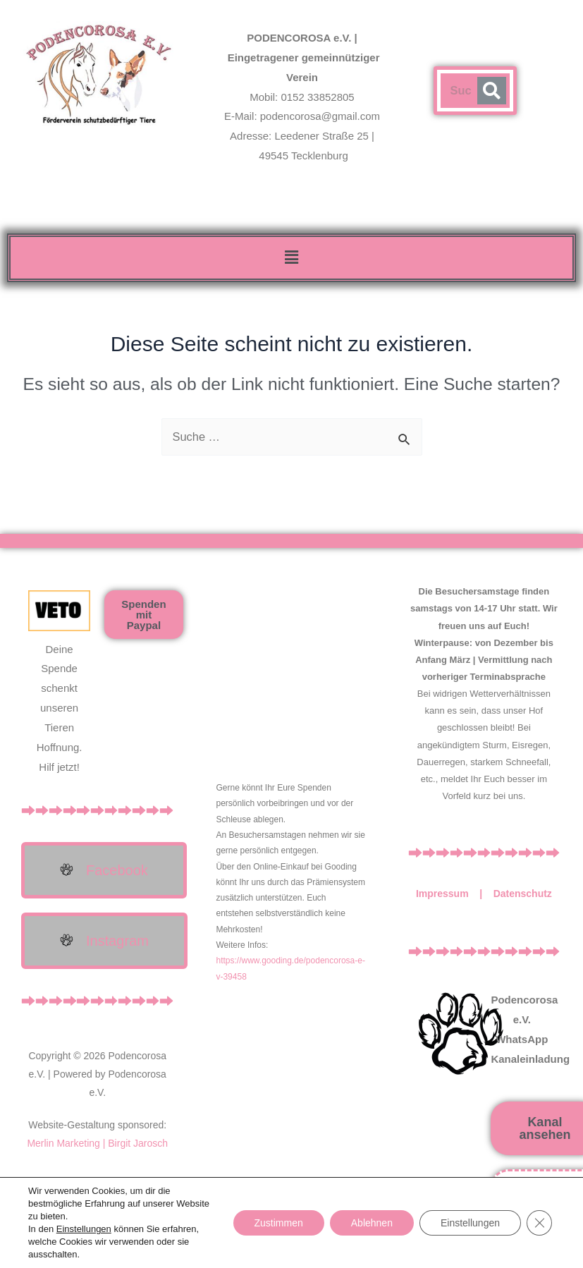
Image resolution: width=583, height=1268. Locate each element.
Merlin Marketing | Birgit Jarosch (97, 1143)
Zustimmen (278, 1223)
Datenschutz (522, 893)
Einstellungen (83, 1229)
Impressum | (454, 893)
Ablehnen (372, 1223)
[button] (291, 257)
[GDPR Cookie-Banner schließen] (539, 1223)
